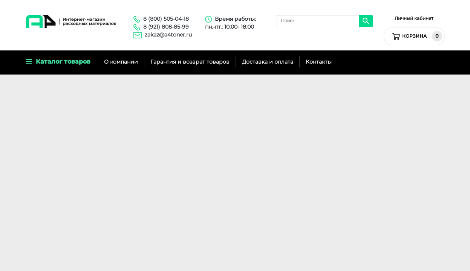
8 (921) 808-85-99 (166, 26)
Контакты (319, 61)
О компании (121, 61)
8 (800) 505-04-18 (166, 18)
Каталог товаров (58, 61)
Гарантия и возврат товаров (190, 61)
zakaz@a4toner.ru (168, 34)
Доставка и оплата (267, 61)
